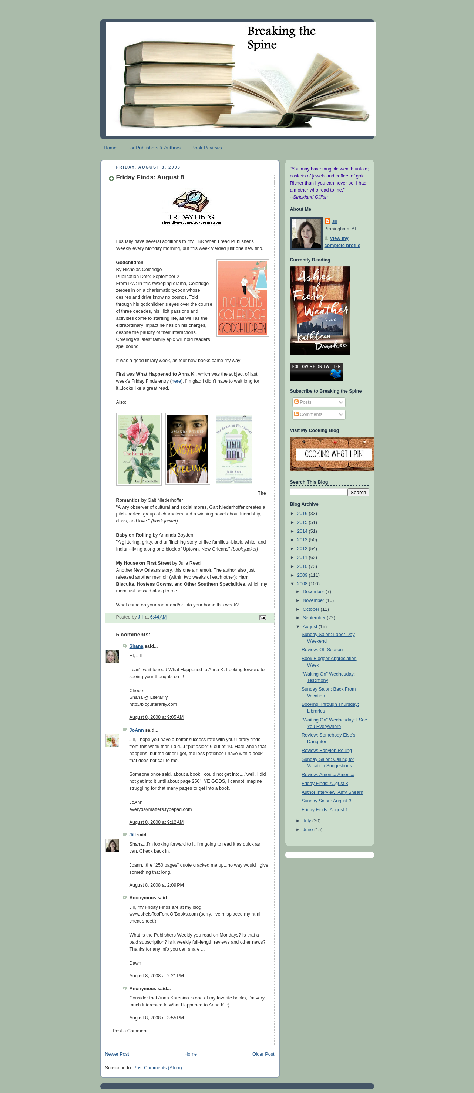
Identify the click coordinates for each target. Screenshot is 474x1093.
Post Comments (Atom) (158, 1067)
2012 (303, 548)
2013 (303, 539)
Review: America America (328, 774)
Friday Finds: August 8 (325, 783)
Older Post (263, 1054)
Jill (133, 834)
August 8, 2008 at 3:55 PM (157, 1018)
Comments (308, 414)
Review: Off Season (322, 649)
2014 (303, 531)
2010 (303, 566)
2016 (303, 513)
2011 (303, 557)
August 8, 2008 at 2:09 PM (157, 885)
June (308, 829)
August (311, 626)
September (315, 617)
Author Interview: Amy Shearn (332, 792)
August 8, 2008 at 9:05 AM (157, 717)
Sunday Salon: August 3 (327, 800)
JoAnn (137, 730)
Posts (303, 402)
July (307, 820)
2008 (303, 583)
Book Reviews (206, 147)
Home (110, 147)
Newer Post (117, 1054)
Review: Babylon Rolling (327, 750)
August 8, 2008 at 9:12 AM (157, 822)
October (311, 609)
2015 (303, 522)
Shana (137, 646)
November (314, 600)
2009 (303, 575)
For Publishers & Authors (154, 147)
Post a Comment (130, 1030)
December (314, 591)
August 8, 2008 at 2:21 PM (157, 975)
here (176, 381)
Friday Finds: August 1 (325, 809)
